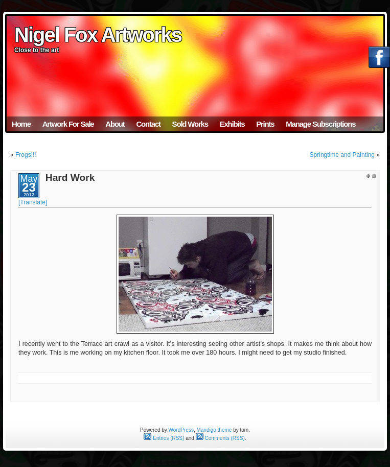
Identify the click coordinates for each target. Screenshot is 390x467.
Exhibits (232, 124)
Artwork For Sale (68, 124)
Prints (265, 124)
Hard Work (70, 177)
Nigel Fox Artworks (97, 35)
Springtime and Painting (342, 154)
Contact (148, 124)
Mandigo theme (214, 430)
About (114, 124)
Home (21, 124)
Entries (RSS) (164, 438)
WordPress (181, 430)
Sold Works (190, 124)
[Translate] (32, 202)
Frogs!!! (25, 154)
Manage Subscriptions (320, 124)
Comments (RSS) (220, 438)
